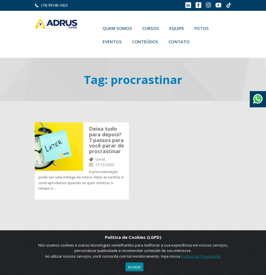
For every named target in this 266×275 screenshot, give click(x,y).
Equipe (176, 28)
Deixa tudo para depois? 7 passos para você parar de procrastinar (106, 140)
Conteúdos (145, 41)
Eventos (112, 41)
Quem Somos (117, 28)
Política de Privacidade (200, 256)
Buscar (203, 41)
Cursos (150, 28)
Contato (179, 41)
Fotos (201, 28)
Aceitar (134, 267)
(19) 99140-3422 (54, 5)
